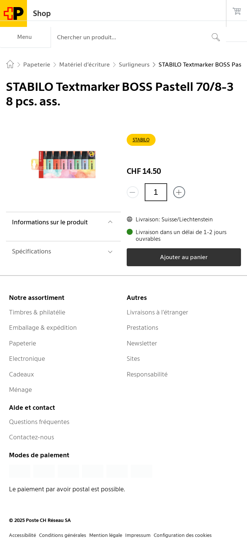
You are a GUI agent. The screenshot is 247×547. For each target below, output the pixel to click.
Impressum (138, 535)
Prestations (142, 327)
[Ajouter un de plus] (179, 192)
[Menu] (25, 37)
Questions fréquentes (39, 421)
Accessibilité (22, 535)
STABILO (141, 139)
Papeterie (22, 343)
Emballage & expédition (43, 327)
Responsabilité (147, 374)
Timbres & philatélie (37, 312)
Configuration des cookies (183, 535)
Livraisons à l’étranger (157, 312)
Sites (133, 358)
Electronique (27, 358)
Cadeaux (21, 374)
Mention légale (105, 535)
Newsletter (142, 343)
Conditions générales (62, 535)
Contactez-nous (31, 437)
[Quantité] (156, 192)
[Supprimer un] (133, 192)
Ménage (20, 389)
